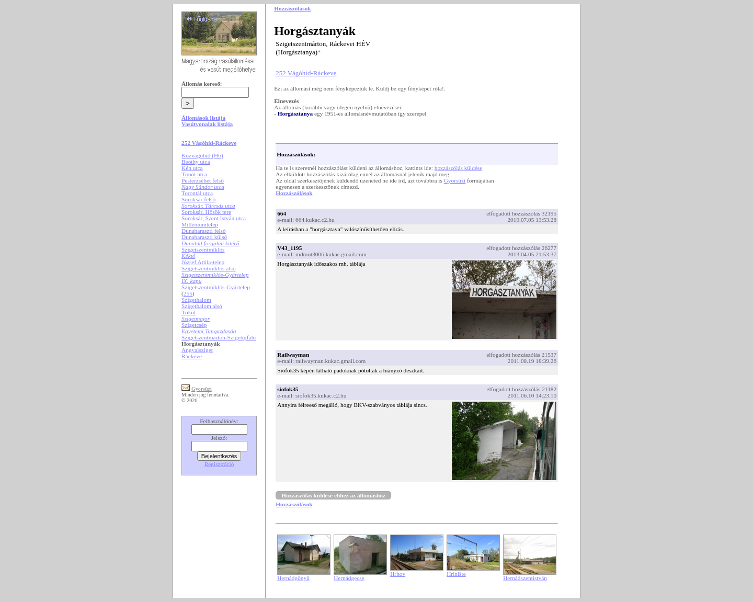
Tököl (188, 312)
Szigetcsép (194, 325)
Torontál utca (197, 193)
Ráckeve (191, 356)
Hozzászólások (294, 193)
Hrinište (456, 574)
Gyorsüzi (455, 180)
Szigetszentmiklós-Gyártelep (215, 287)
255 (188, 293)
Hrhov (397, 574)
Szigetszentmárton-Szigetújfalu (218, 337)
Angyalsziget (197, 350)
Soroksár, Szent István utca (213, 218)
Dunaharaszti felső (203, 231)
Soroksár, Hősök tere (206, 212)
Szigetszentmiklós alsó (208, 268)
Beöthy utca (195, 161)
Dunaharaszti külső (204, 237)
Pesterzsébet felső (202, 180)
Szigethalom (196, 300)
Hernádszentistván (525, 578)
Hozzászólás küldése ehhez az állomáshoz (333, 495)
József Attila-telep (202, 262)
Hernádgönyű (293, 578)
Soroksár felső (198, 199)
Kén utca (192, 168)
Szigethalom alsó (201, 306)
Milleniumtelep (199, 224)
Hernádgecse (349, 578)
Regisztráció (219, 464)
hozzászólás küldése (459, 168)
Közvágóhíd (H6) (202, 155)
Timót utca (194, 174)
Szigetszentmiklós (202, 249)
